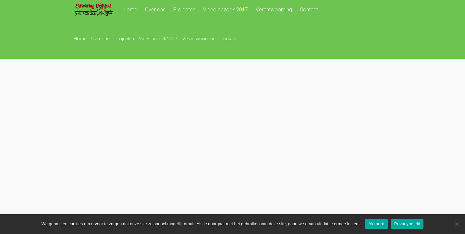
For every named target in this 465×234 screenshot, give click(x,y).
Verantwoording (274, 9)
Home (130, 9)
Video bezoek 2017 (225, 9)
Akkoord (376, 223)
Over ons (155, 9)
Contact (309, 9)
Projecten (184, 9)
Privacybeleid (407, 223)
